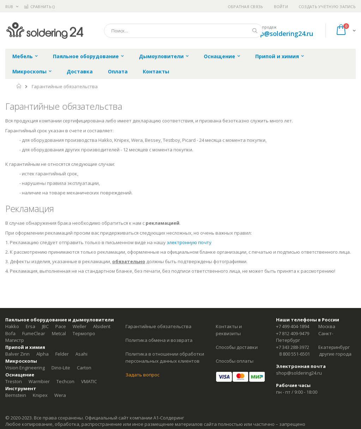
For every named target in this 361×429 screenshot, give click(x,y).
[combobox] (183, 31)
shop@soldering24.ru (281, 33)
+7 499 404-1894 (292, 326)
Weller (79, 326)
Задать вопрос (142, 374)
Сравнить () (39, 6)
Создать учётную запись (327, 6)
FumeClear (33, 333)
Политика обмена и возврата (159, 340)
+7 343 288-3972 (292, 347)
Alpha (42, 354)
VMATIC (89, 381)
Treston (13, 381)
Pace (60, 326)
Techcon (65, 381)
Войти (281, 6)
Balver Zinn (17, 354)
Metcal (59, 333)
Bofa (10, 333)
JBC (45, 326)
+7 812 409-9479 (292, 333)
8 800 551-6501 (294, 354)
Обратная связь (245, 6)
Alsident (101, 326)
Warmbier (39, 381)
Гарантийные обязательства (158, 326)
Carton (84, 367)
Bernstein (15, 395)
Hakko (12, 326)
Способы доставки (237, 347)
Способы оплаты (234, 361)
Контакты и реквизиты (229, 330)
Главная (19, 86)
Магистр (14, 340)
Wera (60, 395)
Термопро (84, 333)
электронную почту (189, 242)
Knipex (40, 395)
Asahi (81, 354)
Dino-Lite (60, 367)
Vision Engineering (25, 367)
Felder (62, 354)
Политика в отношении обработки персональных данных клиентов (165, 357)
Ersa (30, 326)
